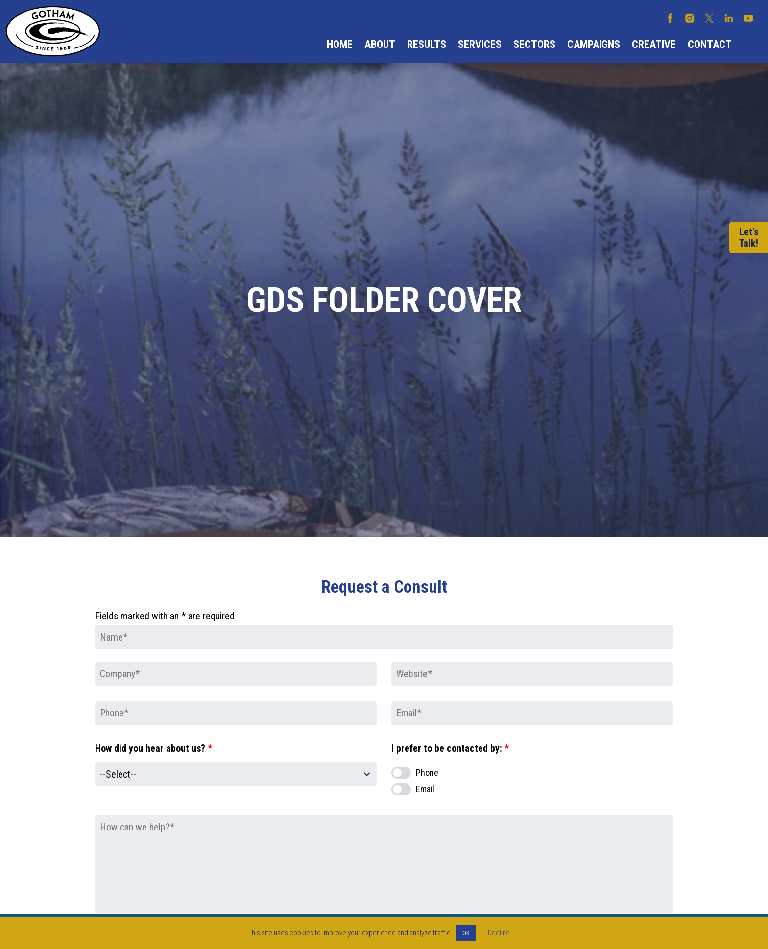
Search (750, 44)
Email (425, 789)
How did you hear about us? (153, 748)
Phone (427, 772)
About (379, 44)
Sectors (534, 44)
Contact (710, 44)
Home (340, 44)
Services (480, 44)
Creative (654, 44)
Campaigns (593, 44)
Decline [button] (499, 932)
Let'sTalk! (748, 237)
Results (426, 44)
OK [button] (466, 933)
